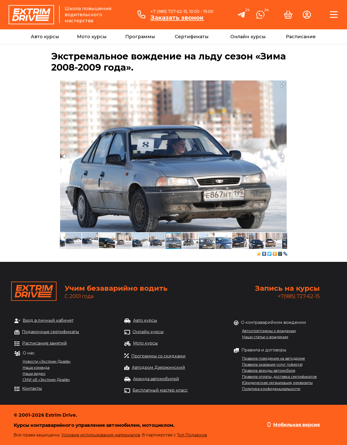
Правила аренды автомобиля (268, 370)
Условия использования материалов (100, 435)
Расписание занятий (44, 343)
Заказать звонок (177, 17)
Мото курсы (92, 36)
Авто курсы (45, 36)
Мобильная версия (296, 425)
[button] (283, 85)
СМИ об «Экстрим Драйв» (46, 379)
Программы (140, 36)
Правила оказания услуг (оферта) (272, 364)
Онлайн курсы (248, 36)
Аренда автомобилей (156, 378)
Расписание (301, 36)
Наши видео (33, 373)
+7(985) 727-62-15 (299, 296)
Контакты (32, 388)
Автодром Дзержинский (158, 367)
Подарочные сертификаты (50, 331)
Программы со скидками (158, 356)
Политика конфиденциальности (271, 389)
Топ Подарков (192, 435)
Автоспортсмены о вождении (269, 331)
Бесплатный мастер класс (160, 390)
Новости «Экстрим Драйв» (46, 361)
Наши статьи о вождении (265, 337)
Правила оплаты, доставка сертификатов (279, 376)
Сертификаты (192, 36)
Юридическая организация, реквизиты (277, 382)
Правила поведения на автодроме (273, 358)
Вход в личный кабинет (48, 320)
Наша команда (35, 367)
